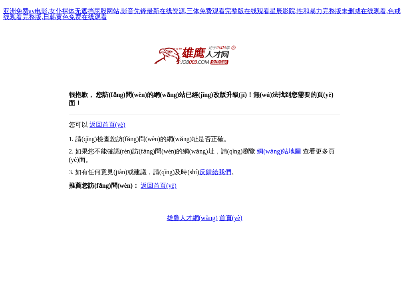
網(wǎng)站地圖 (279, 151)
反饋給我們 (215, 172)
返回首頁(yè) (107, 124)
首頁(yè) (230, 217)
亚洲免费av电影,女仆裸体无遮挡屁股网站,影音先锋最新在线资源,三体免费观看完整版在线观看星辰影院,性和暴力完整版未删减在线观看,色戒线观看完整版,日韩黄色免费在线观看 (202, 14)
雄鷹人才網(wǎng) (192, 217)
